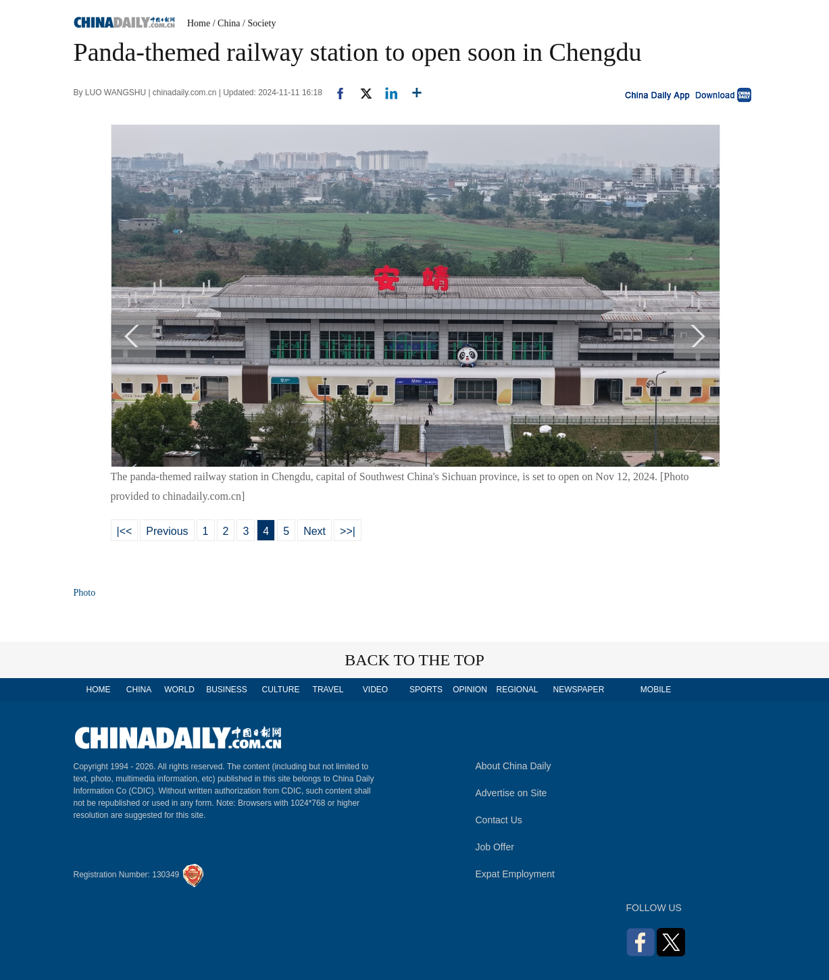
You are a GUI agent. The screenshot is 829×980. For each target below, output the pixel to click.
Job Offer (495, 847)
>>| (347, 531)
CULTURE (281, 689)
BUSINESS (226, 689)
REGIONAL (517, 689)
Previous (167, 531)
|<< (124, 531)
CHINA (138, 689)
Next (314, 531)
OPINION (470, 689)
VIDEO (375, 689)
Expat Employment (515, 874)
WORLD (179, 689)
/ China (227, 23)
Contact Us (499, 820)
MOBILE (655, 689)
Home (198, 23)
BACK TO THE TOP (414, 660)
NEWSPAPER (578, 689)
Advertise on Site (511, 793)
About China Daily (513, 765)
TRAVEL (328, 689)
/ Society (259, 23)
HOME (98, 689)
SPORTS (426, 689)
